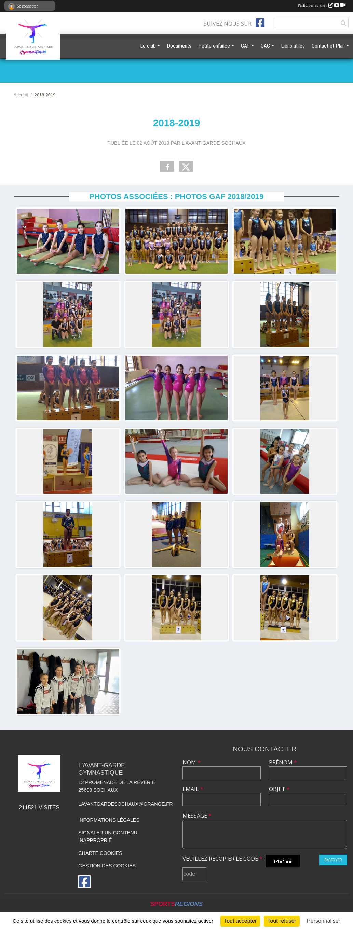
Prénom (283, 762)
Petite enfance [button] (214, 46)
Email (192, 789)
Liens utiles (293, 46)
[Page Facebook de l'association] (260, 23)
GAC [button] (265, 46)
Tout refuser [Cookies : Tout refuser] (281, 921)
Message (197, 815)
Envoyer (333, 860)
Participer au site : (321, 5)
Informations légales (108, 820)
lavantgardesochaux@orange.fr (125, 804)
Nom (191, 762)
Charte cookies (100, 853)
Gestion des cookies (107, 866)
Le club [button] (148, 46)
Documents (179, 46)
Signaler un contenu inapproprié (107, 836)
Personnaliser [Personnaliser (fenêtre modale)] (323, 921)
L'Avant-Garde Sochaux (214, 143)
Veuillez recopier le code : (223, 858)
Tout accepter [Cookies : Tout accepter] (240, 921)
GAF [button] (245, 46)
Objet (279, 789)
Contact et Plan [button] (328, 46)
